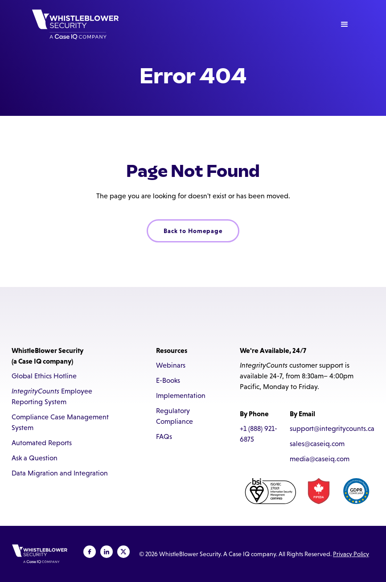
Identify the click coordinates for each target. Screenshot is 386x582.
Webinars (170, 365)
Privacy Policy (351, 553)
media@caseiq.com (319, 459)
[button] (344, 24)
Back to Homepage (193, 230)
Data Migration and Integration (60, 473)
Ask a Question (34, 458)
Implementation (180, 395)
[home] (75, 24)
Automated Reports (42, 443)
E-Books (168, 380)
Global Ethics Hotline (44, 376)
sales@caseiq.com (317, 443)
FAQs (164, 436)
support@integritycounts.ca (332, 428)
